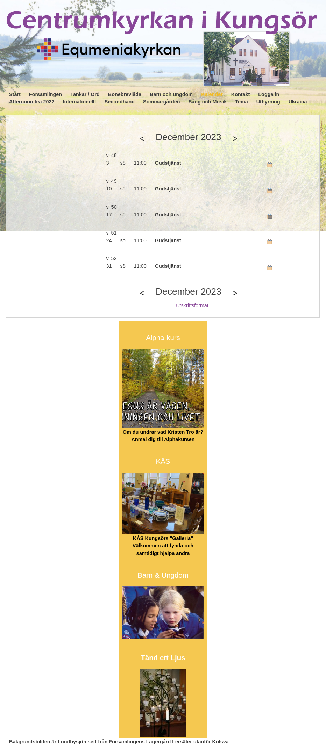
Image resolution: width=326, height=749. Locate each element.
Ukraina (298, 102)
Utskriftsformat (192, 305)
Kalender (212, 94)
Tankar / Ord (85, 94)
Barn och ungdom (171, 94)
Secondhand (120, 102)
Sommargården (161, 102)
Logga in (268, 94)
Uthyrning (268, 102)
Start (15, 94)
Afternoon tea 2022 (32, 102)
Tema (241, 102)
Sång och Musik (208, 102)
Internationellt (79, 102)
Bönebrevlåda (124, 94)
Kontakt (240, 94)
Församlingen (45, 94)
